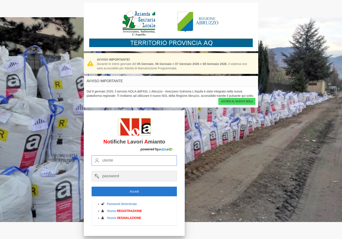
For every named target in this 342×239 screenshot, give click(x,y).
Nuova (123, 211)
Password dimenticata (120, 204)
